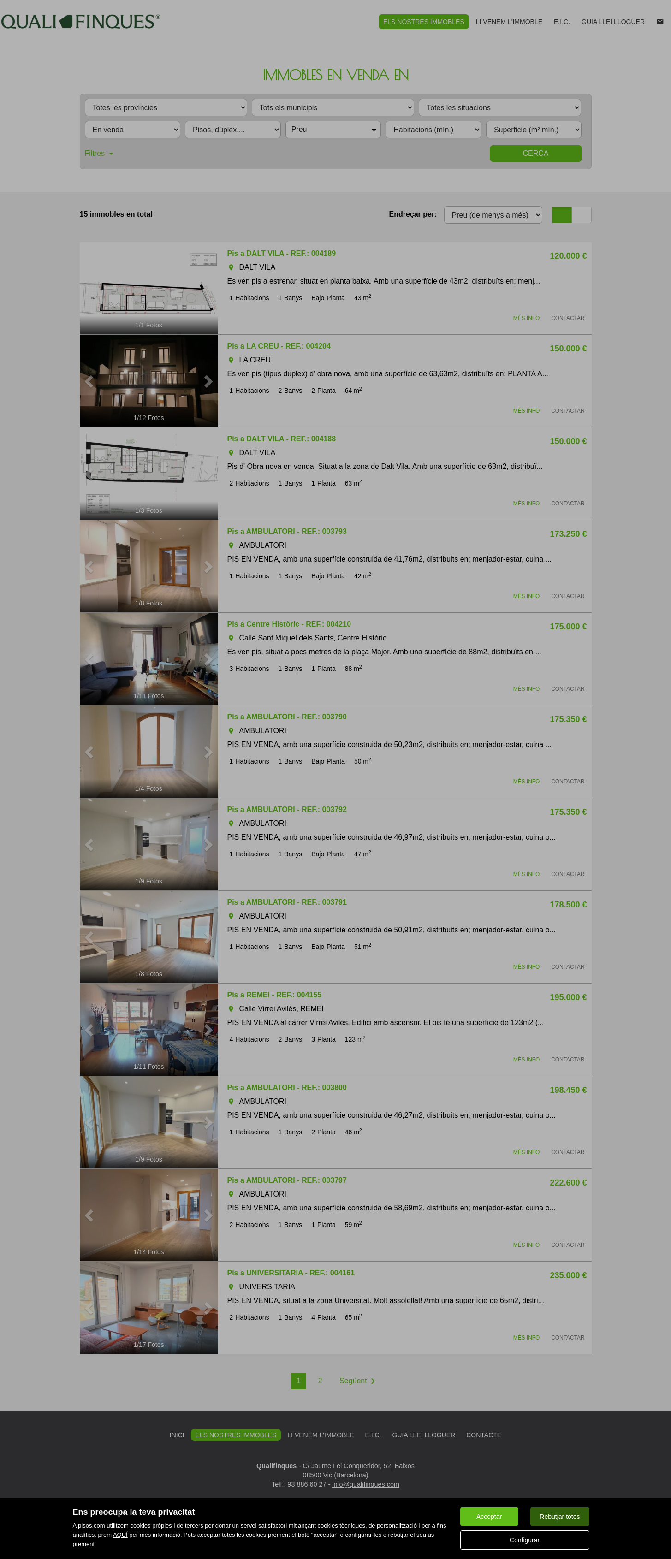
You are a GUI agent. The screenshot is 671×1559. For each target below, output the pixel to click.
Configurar (525, 1540)
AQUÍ (120, 1534)
